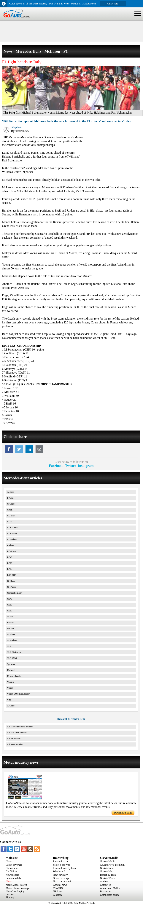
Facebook (56, 466)
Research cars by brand (65, 868)
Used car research (62, 881)
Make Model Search (16, 884)
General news (60, 884)
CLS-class (12, 539)
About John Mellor (110, 888)
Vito (9, 699)
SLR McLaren (14, 652)
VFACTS (58, 888)
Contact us (105, 884)
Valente (10, 682)
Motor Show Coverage (18, 888)
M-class (10, 616)
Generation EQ (14, 593)
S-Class (10, 628)
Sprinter (11, 664)
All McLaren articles (17, 732)
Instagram (86, 466)
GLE (9, 604)
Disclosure (105, 891)
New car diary (60, 874)
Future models (13, 878)
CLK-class (12, 533)
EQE (9, 563)
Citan (9, 509)
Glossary (57, 894)
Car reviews (12, 868)
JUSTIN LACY (22, 131)
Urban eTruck (14, 676)
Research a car (60, 861)
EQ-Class (11, 551)
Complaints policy (109, 894)
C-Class (11, 504)
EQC (9, 557)
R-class (10, 622)
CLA (9, 521)
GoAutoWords (107, 878)
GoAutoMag (106, 871)
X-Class (11, 705)
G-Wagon (11, 587)
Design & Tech (108, 874)
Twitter (70, 466)
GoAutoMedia (107, 861)
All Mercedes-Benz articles (20, 726)
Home (9, 861)
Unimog (11, 670)
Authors (104, 881)
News (9, 881)
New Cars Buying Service (15, 893)
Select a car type (61, 864)
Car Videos (11, 871)
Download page (123, 812)
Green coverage (61, 878)
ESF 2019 (11, 575)
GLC (9, 599)
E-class (10, 545)
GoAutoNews (107, 868)
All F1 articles (13, 738)
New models (12, 874)
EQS (9, 569)
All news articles (15, 744)
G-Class (11, 581)
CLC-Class (12, 527)
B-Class (10, 498)
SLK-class (12, 640)
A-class (10, 492)
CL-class (11, 515)
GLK (9, 610)
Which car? (59, 871)
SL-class (11, 634)
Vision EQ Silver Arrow (18, 694)
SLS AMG (12, 658)
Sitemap (10, 897)
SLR (9, 646)
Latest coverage (14, 864)
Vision (10, 688)
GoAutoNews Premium (112, 864)
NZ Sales (58, 891)
